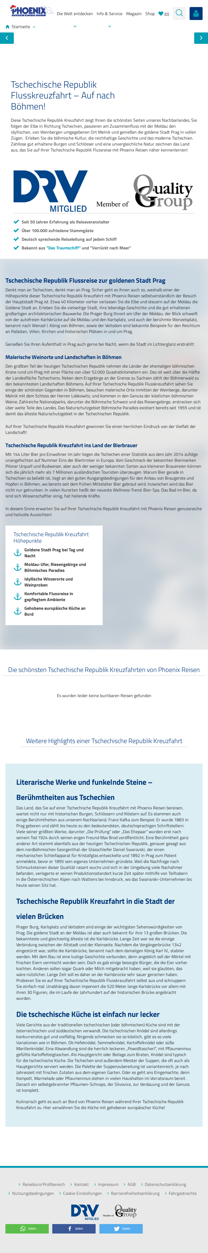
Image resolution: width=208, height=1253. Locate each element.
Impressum (106, 1184)
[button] (27, 1229)
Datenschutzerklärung (163, 1184)
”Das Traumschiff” (63, 248)
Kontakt (79, 1184)
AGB (129, 1184)
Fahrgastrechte (180, 1193)
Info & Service (109, 13)
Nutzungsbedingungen (31, 1193)
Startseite (20, 26)
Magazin (134, 13)
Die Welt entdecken (75, 13)
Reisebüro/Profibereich (41, 1184)
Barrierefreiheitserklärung (133, 1193)
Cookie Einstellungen (80, 1193)
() (163, 14)
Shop (150, 13)
